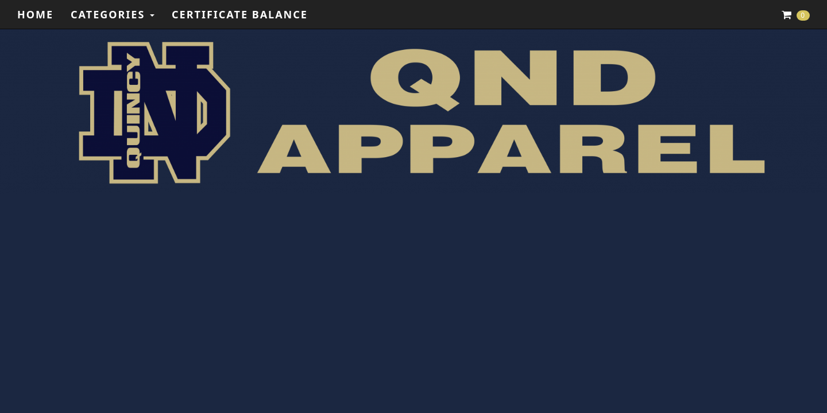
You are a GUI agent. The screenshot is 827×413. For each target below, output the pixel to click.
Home (35, 14)
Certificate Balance (240, 14)
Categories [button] (112, 14)
